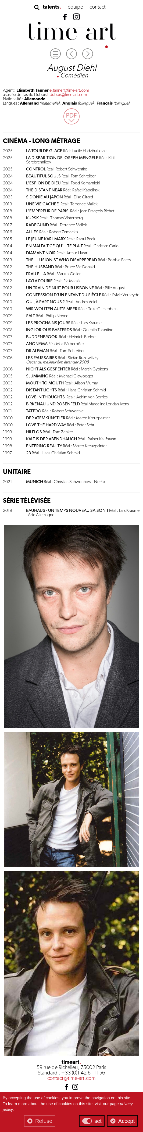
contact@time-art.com (71, 1078)
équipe (75, 7)
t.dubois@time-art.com (67, 95)
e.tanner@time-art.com (69, 90)
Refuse (43, 1121)
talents (51, 7)
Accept (126, 1121)
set (98, 1121)
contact (98, 7)
